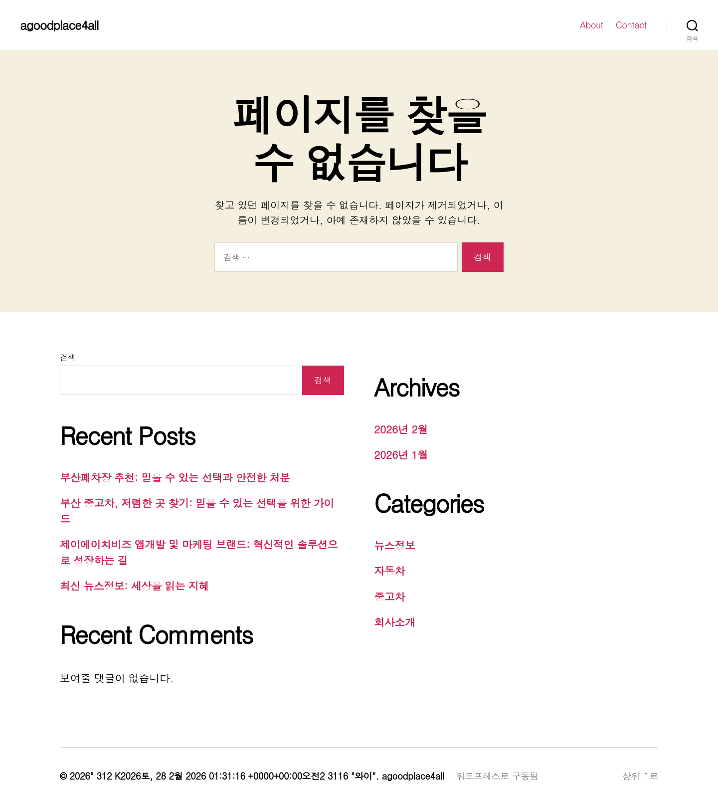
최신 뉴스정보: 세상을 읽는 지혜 (134, 585)
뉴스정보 (394, 545)
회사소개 (394, 621)
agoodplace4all (59, 25)
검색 (67, 357)
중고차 (389, 596)
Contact (631, 24)
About (591, 24)
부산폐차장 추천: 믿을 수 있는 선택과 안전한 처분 (175, 477)
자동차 (389, 570)
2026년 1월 (401, 454)
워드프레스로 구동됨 (497, 776)
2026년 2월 (401, 428)
